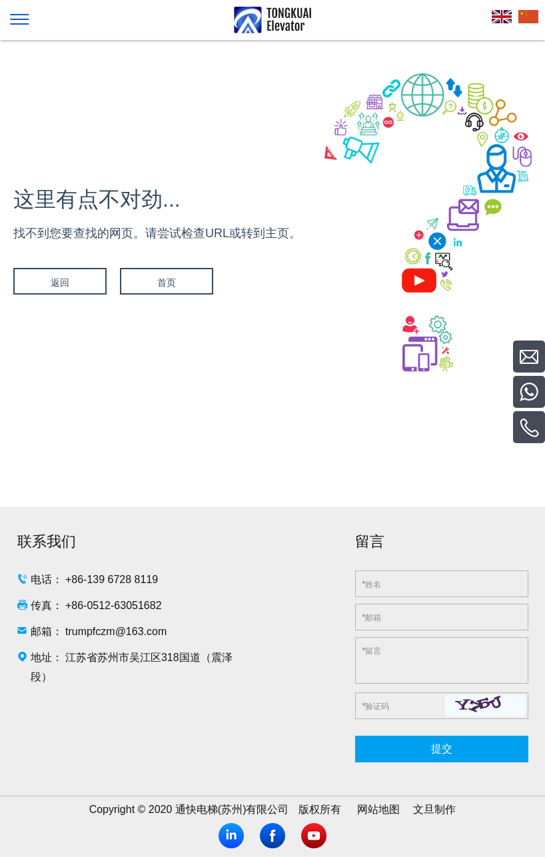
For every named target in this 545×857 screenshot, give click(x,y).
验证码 (375, 705)
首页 (166, 282)
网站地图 (378, 809)
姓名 (371, 583)
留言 (371, 650)
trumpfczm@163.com (116, 631)
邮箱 (371, 617)
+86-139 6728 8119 (111, 579)
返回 (60, 282)
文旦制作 (434, 809)
